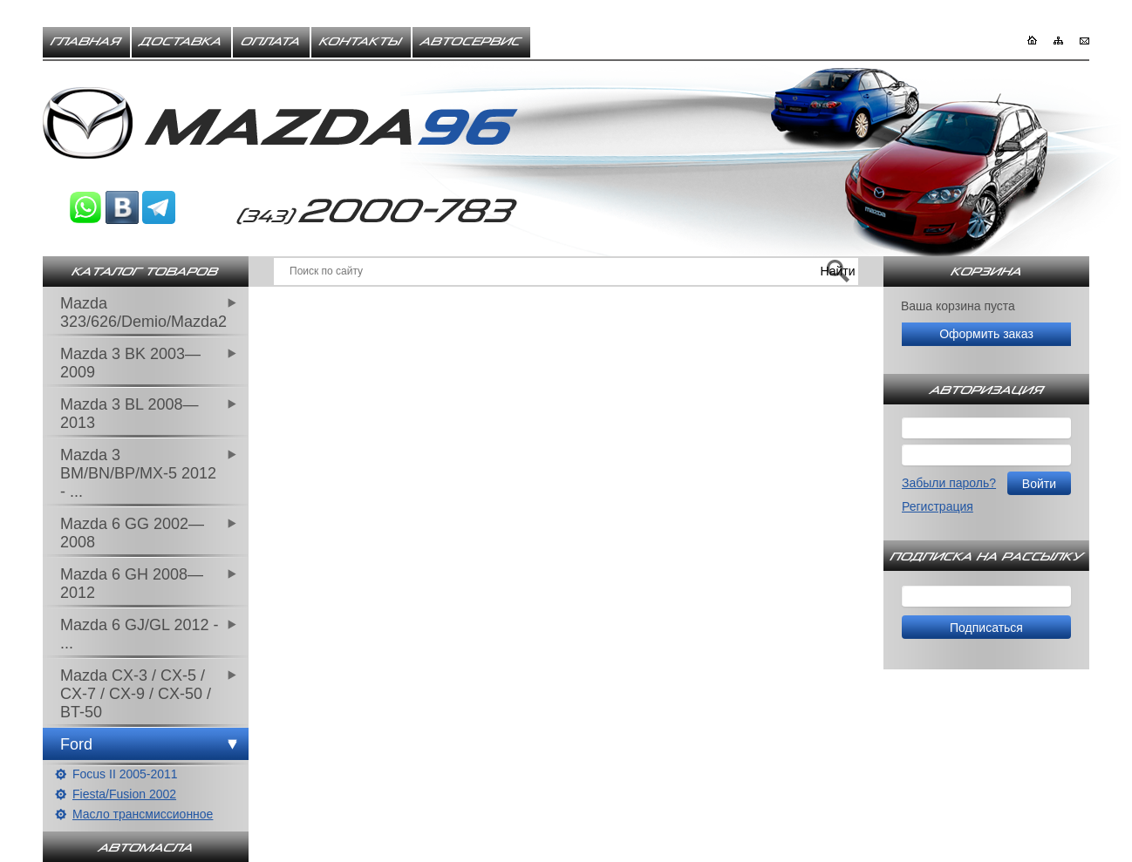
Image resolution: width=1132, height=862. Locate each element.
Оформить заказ (986, 334)
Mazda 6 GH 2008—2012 (131, 583)
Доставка (181, 42)
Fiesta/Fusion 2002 (124, 794)
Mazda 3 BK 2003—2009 (130, 363)
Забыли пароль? (949, 483)
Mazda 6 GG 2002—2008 (132, 533)
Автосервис (471, 42)
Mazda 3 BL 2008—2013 (129, 413)
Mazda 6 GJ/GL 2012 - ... (139, 634)
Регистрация (937, 506)
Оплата (271, 42)
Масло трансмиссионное (142, 814)
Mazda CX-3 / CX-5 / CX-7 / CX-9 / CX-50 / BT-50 (135, 694)
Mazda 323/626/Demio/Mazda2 (143, 312)
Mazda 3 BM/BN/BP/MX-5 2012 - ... (138, 473)
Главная (86, 42)
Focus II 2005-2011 (125, 774)
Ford (76, 744)
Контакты (361, 42)
